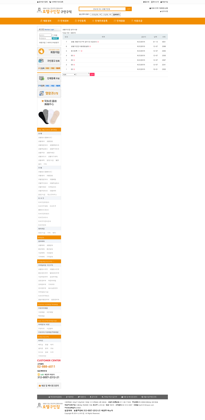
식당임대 (50, 253)
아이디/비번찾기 (53, 42)
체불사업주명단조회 (149, 397)
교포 (51, 348)
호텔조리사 (42, 156)
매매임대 (41, 237)
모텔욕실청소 (54, 183)
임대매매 (41, 241)
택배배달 (41, 316)
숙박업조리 (52, 187)
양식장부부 (42, 288)
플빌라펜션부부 (43, 299)
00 (72, 55)
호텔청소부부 (43, 269)
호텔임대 (50, 245)
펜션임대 (50, 249)
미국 (51, 352)
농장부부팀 (54, 277)
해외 (54, 233)
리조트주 (53, 206)
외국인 (40, 340)
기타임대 (50, 256)
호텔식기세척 (53, 156)
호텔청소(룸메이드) (45, 137)
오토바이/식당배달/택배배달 (48, 304)
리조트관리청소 (43, 202)
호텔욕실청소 (43, 149)
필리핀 (40, 348)
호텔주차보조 (54, 149)
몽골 (46, 344)
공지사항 (164, 11)
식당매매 (41, 253)
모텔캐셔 (41, 175)
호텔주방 (41, 152)
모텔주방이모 (43, 191)
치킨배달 (50, 312)
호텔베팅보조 (54, 145)
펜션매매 (41, 249)
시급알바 (50, 328)
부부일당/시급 (43, 292)
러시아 (40, 352)
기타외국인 (42, 356)
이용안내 (82, 397)
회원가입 (164, 2)
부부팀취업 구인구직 (45, 265)
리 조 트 (41, 198)
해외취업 (41, 228)
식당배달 (41, 312)
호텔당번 (50, 141)
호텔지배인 (51, 152)
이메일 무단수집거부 (109, 397)
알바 (39, 164)
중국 (46, 348)
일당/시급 (50, 160)
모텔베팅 (53, 179)
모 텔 (40, 168)
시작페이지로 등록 (56, 2)
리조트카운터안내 (44, 221)
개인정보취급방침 (55, 397)
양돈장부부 (42, 280)
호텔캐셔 (41, 141)
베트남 (40, 344)
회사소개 (155, 2)
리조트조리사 (43, 217)
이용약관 (69, 397)
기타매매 (41, 256)
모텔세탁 (53, 191)
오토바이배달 (43, 308)
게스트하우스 (52, 194)
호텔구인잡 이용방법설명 (80, 46)
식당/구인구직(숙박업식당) (47, 321)
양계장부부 (42, 284)
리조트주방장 (43, 206)
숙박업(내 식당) (43, 324)
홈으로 (146, 2)
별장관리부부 (54, 273)
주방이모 (41, 328)
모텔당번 (50, 175)
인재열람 (119, 21)
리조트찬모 (42, 225)
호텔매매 (41, 245)
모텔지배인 (42, 187)
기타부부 (51, 284)
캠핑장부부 (55, 299)
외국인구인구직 (43, 337)
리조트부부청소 (43, 296)
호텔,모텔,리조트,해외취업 (47, 130)
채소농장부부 (53, 288)
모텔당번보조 (43, 179)
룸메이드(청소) (43, 210)
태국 (51, 344)
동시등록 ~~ (76, 51)
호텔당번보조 (43, 145)
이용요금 (137, 21)
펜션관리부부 (43, 273)
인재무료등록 (100, 21)
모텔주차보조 (43, 183)
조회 (164, 37)
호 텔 (40, 133)
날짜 (155, 37)
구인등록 (80, 21)
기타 (45, 164)
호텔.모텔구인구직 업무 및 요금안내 (84, 42)
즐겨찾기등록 (42, 2)
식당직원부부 (43, 277)
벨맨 (57, 160)
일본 (46, 352)
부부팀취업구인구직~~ (46, 261)
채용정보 (46, 21)
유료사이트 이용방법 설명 (159, 8)
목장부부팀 (52, 280)
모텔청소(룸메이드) (45, 172)
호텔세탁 (41, 160)
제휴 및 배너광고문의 (49, 386)
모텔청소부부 (54, 269)
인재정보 (63, 21)
